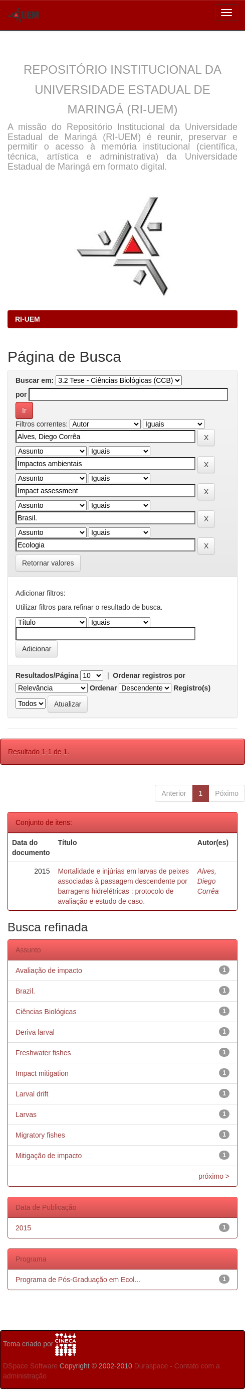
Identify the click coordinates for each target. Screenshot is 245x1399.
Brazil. (25, 991)
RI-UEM (27, 319)
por (21, 394)
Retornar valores (48, 563)
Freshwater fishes (43, 1053)
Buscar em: (35, 380)
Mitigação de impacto (49, 1156)
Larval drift (32, 1094)
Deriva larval (35, 1032)
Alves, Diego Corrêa (208, 881)
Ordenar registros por (149, 675)
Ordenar (103, 688)
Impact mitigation (42, 1073)
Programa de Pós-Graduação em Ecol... (78, 1280)
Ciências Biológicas (46, 1012)
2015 (23, 1228)
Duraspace (151, 1366)
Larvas (26, 1114)
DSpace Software (30, 1366)
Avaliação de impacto (49, 970)
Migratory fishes (40, 1135)
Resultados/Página (47, 675)
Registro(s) (191, 688)
